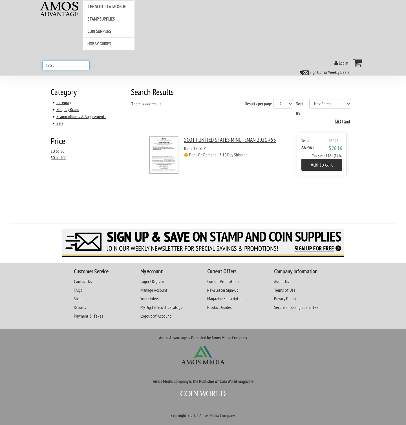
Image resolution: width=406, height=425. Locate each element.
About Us (281, 281)
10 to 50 (57, 151)
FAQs (78, 290)
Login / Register (152, 281)
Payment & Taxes (88, 316)
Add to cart (322, 164)
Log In (341, 63)
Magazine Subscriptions (226, 298)
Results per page (258, 104)
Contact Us (83, 281)
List (338, 121)
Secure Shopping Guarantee (296, 307)
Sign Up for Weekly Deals (323, 72)
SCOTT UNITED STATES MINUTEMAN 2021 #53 (230, 139)
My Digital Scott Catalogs (161, 307)
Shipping (80, 298)
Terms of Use (284, 290)
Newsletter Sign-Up (223, 290)
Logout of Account (155, 316)
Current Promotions (223, 281)
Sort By (299, 108)
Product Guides (219, 307)
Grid (347, 121)
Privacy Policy (285, 298)
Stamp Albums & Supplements (81, 116)
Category (63, 102)
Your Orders (149, 298)
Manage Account (153, 290)
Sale (59, 123)
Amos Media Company (217, 415)
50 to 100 (58, 157)
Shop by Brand (67, 109)
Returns (80, 307)
